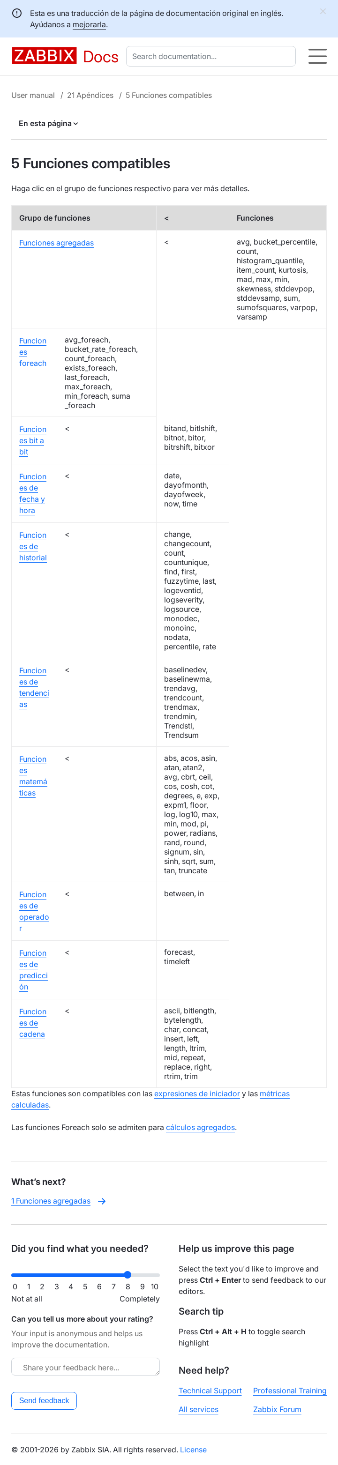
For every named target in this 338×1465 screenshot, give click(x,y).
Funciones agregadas (56, 242)
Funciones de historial (33, 546)
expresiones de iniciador (197, 1093)
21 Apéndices (90, 95)
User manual (33, 95)
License (193, 1449)
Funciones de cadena (32, 1023)
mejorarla (89, 24)
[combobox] (213, 56)
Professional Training (290, 1390)
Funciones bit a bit (32, 440)
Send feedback (44, 1401)
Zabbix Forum (277, 1409)
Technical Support (210, 1390)
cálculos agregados (200, 1127)
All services (198, 1409)
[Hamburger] (317, 56)
